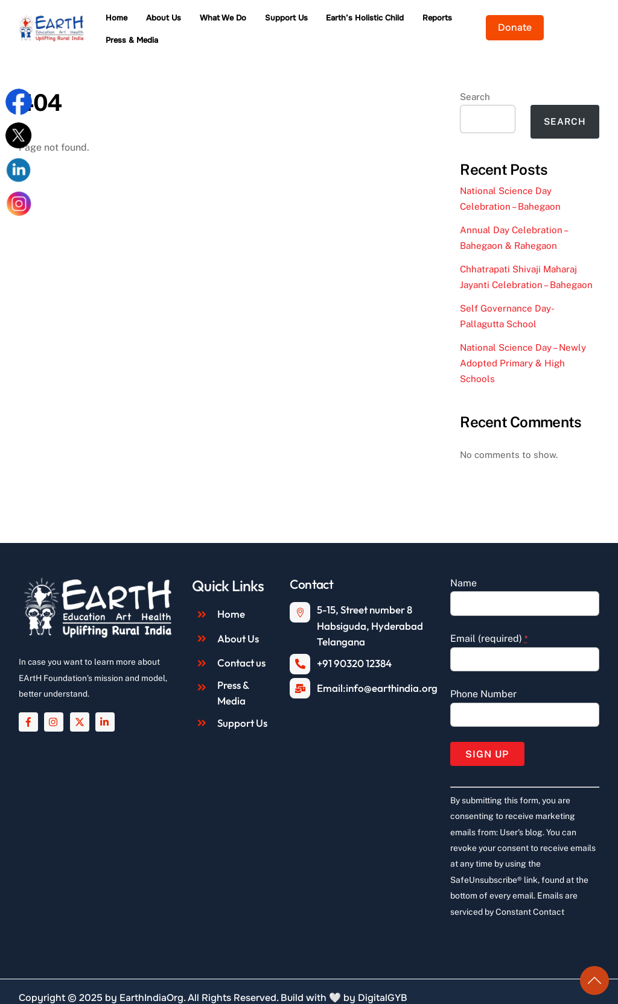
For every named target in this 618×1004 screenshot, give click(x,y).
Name (463, 568)
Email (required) (489, 624)
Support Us (307, 22)
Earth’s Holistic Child (386, 22)
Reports (459, 22)
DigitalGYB (382, 983)
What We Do (244, 22)
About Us (185, 22)
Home (138, 22)
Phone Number (483, 679)
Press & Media (518, 22)
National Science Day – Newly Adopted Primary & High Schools (523, 349)
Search (475, 82)
